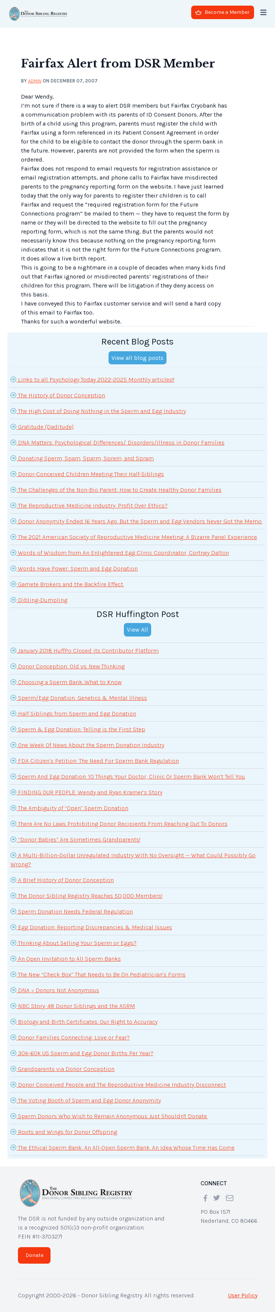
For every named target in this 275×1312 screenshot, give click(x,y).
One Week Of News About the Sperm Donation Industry (87, 744)
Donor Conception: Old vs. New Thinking (67, 666)
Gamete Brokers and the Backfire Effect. (67, 584)
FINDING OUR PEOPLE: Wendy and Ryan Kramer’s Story (86, 792)
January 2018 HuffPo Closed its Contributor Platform (84, 650)
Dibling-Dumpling (38, 599)
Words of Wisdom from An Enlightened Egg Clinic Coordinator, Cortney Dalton (119, 552)
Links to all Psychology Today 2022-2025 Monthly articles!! (92, 379)
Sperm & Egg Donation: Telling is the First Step (77, 729)
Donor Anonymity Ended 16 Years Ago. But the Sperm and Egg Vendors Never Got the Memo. (136, 521)
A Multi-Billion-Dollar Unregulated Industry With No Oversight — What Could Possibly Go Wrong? (133, 859)
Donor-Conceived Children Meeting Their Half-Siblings (87, 473)
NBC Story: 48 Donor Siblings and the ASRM (72, 1005)
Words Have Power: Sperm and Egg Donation (74, 568)
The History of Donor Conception (57, 395)
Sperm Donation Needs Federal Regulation (71, 911)
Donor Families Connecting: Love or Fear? (70, 1037)
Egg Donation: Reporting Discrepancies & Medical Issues (91, 927)
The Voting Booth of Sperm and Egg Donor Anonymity (85, 1100)
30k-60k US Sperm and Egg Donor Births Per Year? (81, 1052)
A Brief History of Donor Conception (62, 879)
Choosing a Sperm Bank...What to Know (66, 681)
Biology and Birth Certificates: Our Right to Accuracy (84, 1021)
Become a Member (222, 12)
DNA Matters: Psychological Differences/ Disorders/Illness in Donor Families (117, 442)
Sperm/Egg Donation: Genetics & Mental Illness (78, 697)
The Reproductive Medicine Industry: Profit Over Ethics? (89, 505)
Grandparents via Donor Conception (62, 1068)
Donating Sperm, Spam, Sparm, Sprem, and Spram (82, 458)
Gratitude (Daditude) (42, 426)
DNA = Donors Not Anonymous (54, 989)
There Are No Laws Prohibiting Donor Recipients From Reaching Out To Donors (118, 823)
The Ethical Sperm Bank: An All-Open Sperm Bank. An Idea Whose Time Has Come (122, 1147)
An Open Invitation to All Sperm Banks (65, 958)
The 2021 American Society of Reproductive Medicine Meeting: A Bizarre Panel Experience (133, 536)
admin (35, 81)
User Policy (242, 1295)
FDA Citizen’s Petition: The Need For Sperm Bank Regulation (94, 760)
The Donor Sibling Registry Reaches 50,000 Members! (86, 895)
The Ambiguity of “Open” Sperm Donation (69, 807)
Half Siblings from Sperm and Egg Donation (73, 713)
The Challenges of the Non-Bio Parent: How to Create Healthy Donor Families (115, 489)
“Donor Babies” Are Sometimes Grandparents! (75, 839)
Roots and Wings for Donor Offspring (63, 1131)
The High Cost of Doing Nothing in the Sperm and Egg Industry (98, 410)
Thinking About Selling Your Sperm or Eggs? (73, 942)
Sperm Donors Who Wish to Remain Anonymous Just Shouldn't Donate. (109, 1115)
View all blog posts (137, 357)
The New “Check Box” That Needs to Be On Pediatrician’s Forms (98, 974)
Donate (34, 1255)
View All (137, 629)
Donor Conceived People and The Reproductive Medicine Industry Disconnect (118, 1084)
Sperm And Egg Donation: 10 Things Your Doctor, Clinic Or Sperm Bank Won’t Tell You (127, 776)
